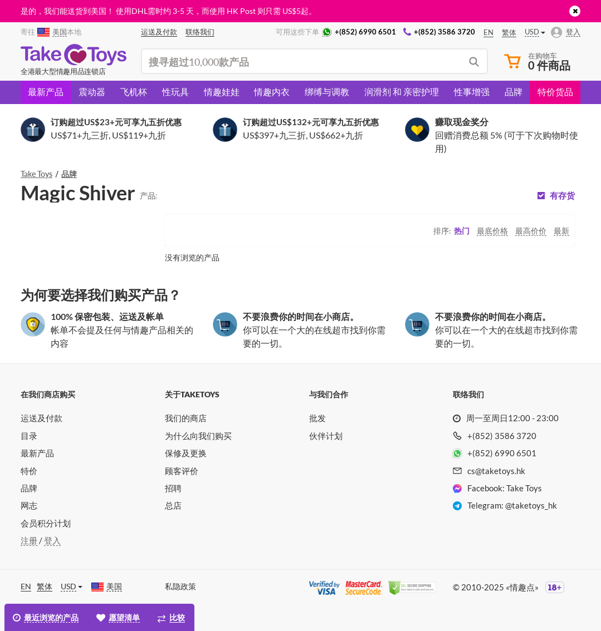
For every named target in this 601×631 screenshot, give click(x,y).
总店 (173, 505)
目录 (29, 436)
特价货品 (555, 91)
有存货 (562, 195)
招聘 (173, 488)
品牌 (513, 91)
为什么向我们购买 (198, 436)
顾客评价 (181, 471)
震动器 (92, 91)
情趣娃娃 (222, 91)
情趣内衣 (272, 91)
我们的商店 (186, 418)
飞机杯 (133, 91)
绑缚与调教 (327, 91)
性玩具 (175, 91)
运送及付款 (41, 418)
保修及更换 (186, 453)
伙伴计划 (326, 436)
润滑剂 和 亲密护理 (401, 91)
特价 (29, 471)
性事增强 (472, 91)
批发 (317, 418)
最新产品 (45, 91)
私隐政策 (180, 586)
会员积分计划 (46, 523)
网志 (29, 505)
